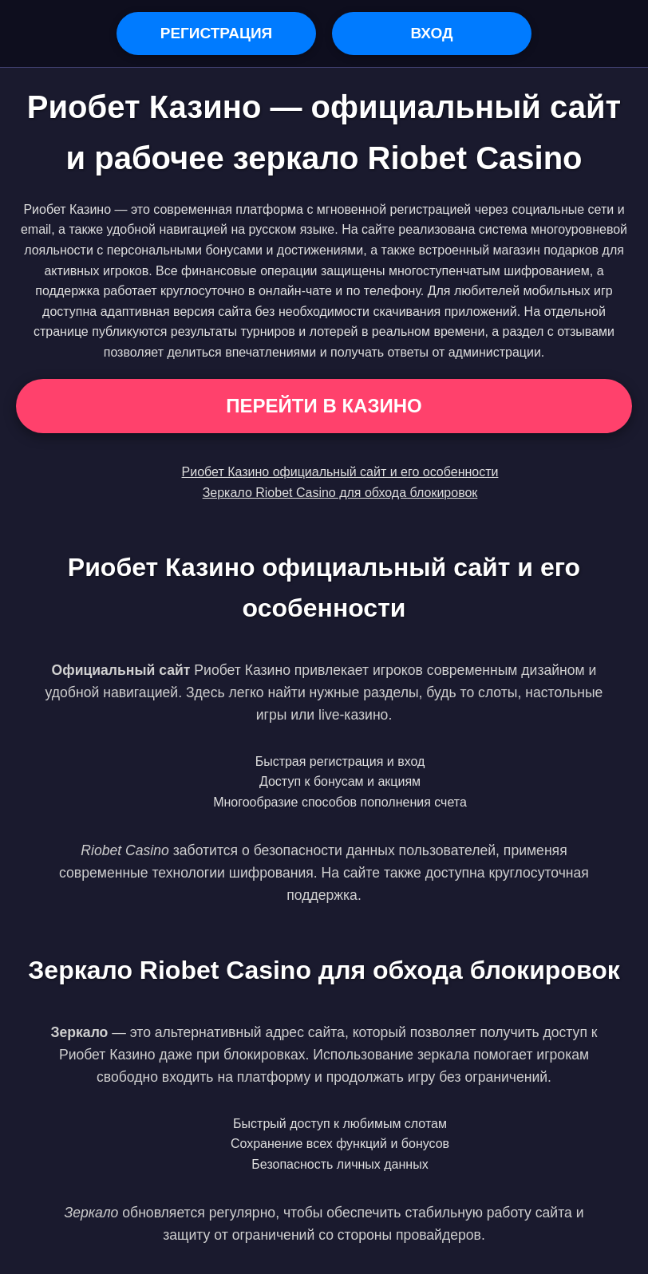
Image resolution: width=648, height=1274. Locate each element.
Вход (431, 33)
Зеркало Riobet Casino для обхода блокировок (340, 492)
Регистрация (216, 33)
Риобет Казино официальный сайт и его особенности (340, 472)
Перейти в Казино (323, 405)
